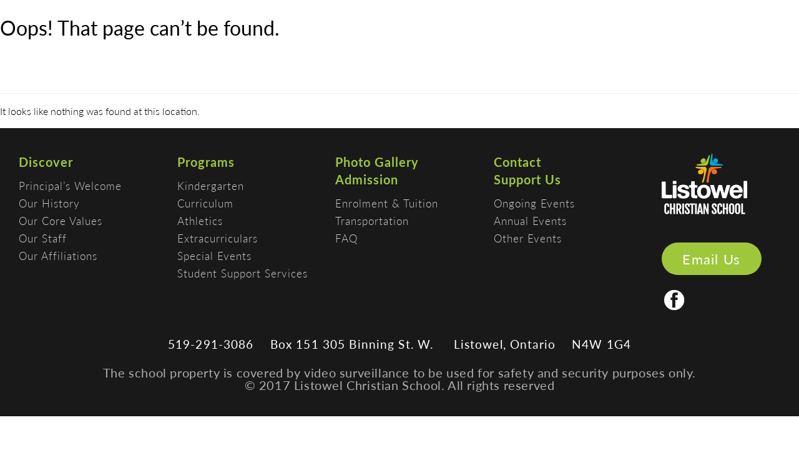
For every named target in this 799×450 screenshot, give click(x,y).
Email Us (711, 259)
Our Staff (43, 238)
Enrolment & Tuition (386, 203)
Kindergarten (210, 185)
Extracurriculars (217, 238)
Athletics (200, 220)
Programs (206, 162)
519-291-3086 (211, 344)
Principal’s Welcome (70, 185)
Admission (366, 179)
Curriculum (205, 203)
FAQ (346, 238)
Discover (46, 162)
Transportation (372, 220)
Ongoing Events (534, 203)
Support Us (527, 179)
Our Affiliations (58, 255)
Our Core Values (60, 220)
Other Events (528, 238)
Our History (49, 203)
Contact (517, 162)
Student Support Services (242, 273)
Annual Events (530, 220)
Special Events (214, 255)
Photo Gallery (377, 162)
